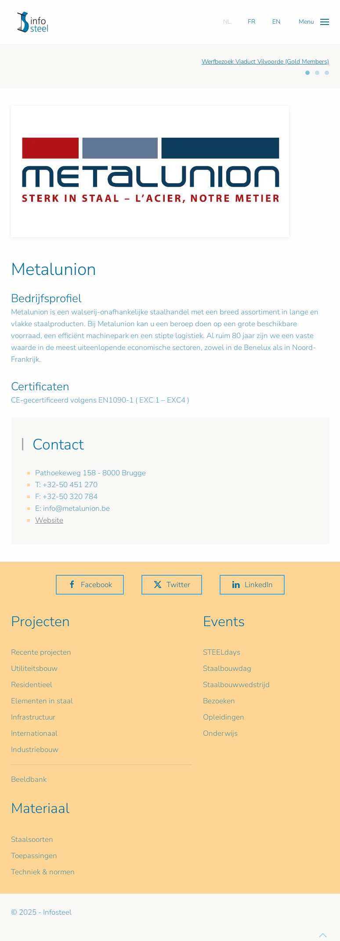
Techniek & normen (43, 872)
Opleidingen (223, 717)
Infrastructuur (33, 717)
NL (227, 22)
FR (251, 22)
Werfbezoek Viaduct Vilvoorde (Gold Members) (265, 61)
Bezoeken (219, 701)
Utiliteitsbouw (34, 668)
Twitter (171, 585)
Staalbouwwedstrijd (236, 685)
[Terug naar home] (32, 22)
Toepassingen (34, 856)
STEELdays (221, 652)
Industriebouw (34, 750)
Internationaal (34, 733)
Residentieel (31, 685)
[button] (314, 22)
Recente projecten (41, 652)
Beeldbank (29, 779)
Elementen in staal (42, 701)
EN (276, 22)
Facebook (90, 585)
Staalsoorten (32, 839)
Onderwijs (220, 733)
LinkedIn (252, 585)
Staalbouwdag (227, 668)
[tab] (307, 73)
